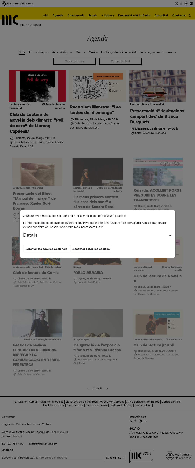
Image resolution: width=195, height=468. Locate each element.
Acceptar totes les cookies (91, 249)
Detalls (30, 235)
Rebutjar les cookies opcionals (46, 249)
